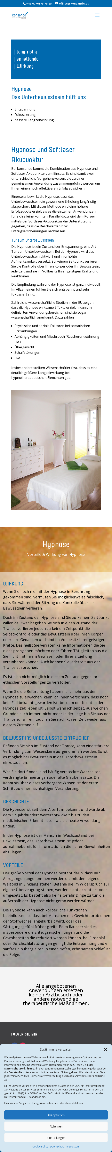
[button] (106, 1049)
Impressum (73, 1146)
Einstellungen (56, 1138)
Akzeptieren (56, 1115)
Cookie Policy (40, 1146)
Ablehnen (56, 1126)
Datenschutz (57, 1146)
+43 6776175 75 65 (39, 3)
